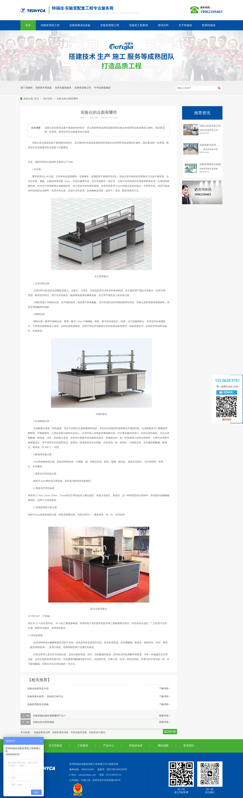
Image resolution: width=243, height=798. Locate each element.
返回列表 (170, 731)
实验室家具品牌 (42, 732)
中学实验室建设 (102, 87)
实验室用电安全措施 (37, 704)
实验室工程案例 (138, 25)
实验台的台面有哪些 (67, 98)
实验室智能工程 (109, 25)
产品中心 (108, 745)
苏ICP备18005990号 (117, 769)
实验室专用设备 (43, 87)
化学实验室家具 (63, 87)
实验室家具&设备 (80, 25)
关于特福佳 (185, 25)
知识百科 (48, 98)
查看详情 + (164, 715)
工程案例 (82, 745)
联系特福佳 (208, 25)
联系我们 (189, 745)
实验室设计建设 (97, 732)
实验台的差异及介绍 (37, 688)
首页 (28, 25)
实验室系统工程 (50, 25)
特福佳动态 (136, 745)
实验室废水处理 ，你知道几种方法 (45, 696)
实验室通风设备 (60, 732)
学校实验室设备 (79, 732)
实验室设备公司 (83, 87)
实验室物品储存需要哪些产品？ (49, 715)
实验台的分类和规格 (43, 722)
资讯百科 (163, 25)
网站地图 (163, 745)
